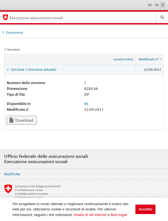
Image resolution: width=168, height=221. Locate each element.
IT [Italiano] (163, 5)
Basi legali (119, 215)
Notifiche (12, 174)
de (86, 103)
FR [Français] (157, 5)
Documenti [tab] (14, 32)
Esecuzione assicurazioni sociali (36, 17)
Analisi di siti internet (90, 215)
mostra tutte (123, 59)
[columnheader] (150, 59)
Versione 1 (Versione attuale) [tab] (33, 69)
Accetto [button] (145, 209)
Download (21, 120)
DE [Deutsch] (150, 5)
